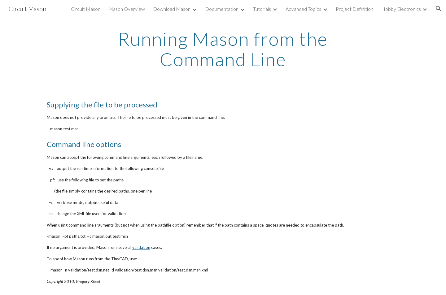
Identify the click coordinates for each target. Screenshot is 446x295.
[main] (223, 49)
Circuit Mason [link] (85, 9)
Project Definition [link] (354, 9)
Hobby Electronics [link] (401, 9)
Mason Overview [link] (126, 9)
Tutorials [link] (262, 9)
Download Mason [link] (171, 9)
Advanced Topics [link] (303, 9)
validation (141, 247)
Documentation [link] (221, 9)
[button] (438, 8)
